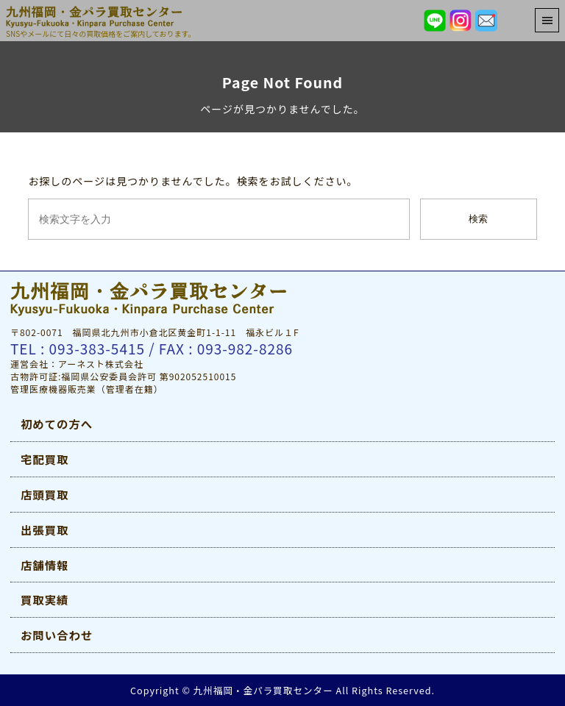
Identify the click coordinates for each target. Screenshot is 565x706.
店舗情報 (44, 565)
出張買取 (44, 529)
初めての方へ (57, 424)
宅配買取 (44, 459)
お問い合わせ (57, 635)
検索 (478, 218)
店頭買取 (44, 494)
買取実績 (44, 599)
